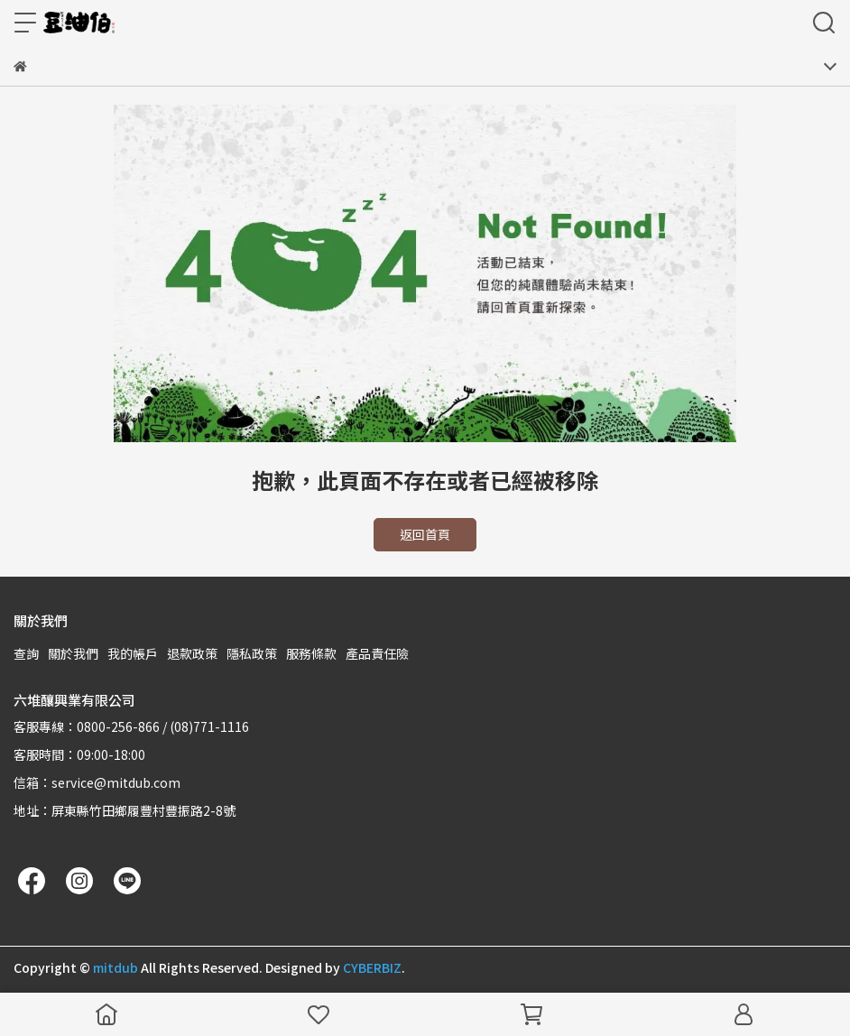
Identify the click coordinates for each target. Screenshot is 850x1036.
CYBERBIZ (372, 967)
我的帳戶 (132, 653)
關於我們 (73, 653)
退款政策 (192, 653)
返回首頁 (425, 534)
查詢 (26, 653)
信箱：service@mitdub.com (97, 782)
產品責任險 (377, 653)
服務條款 (311, 653)
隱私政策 (251, 653)
